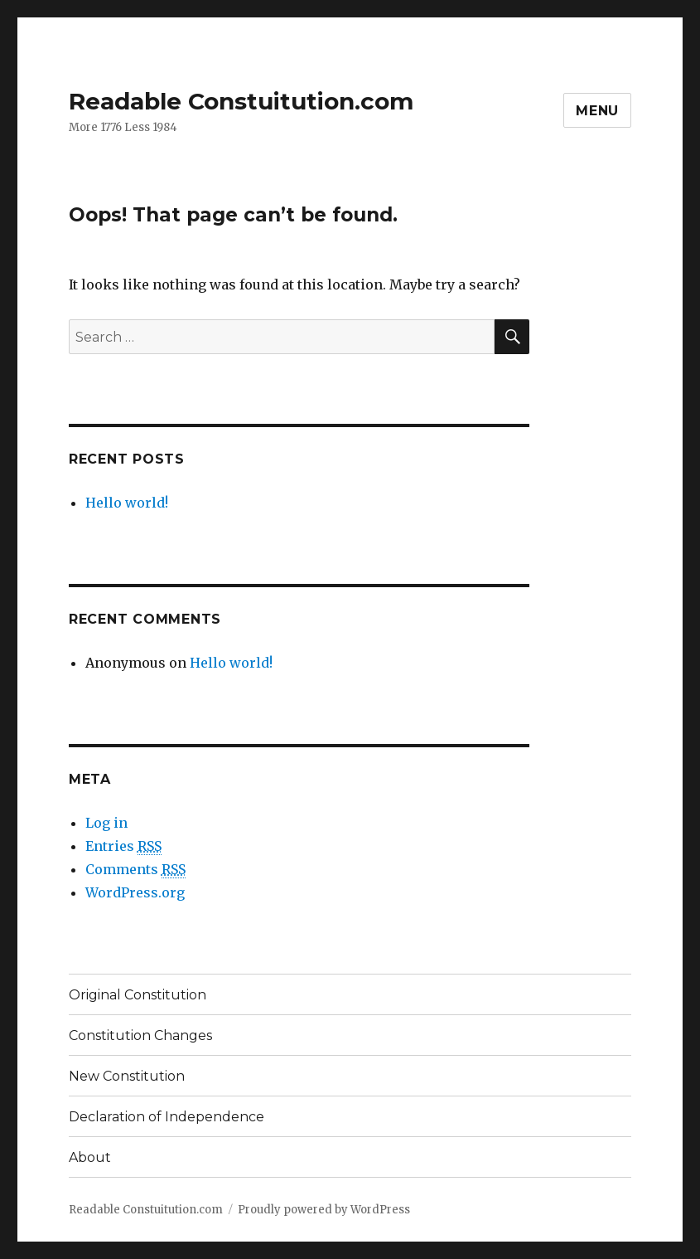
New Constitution (127, 1076)
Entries (123, 846)
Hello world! (126, 502)
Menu (597, 111)
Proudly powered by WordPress (324, 1210)
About (90, 1157)
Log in (106, 822)
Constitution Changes (140, 1035)
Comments (135, 869)
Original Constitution (137, 995)
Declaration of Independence (166, 1117)
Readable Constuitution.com (241, 101)
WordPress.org (135, 892)
